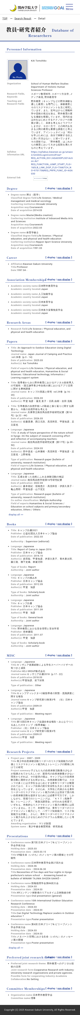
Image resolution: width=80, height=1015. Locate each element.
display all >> (16, 514)
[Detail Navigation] (69, 7)
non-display (63, 188)
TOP (5, 18)
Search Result (22, 18)
